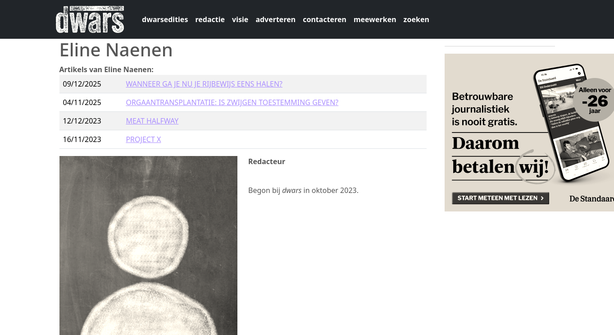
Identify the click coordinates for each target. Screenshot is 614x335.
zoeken (416, 19)
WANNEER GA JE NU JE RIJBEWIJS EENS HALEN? (204, 84)
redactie (210, 19)
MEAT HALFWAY (152, 121)
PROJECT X (143, 139)
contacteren (324, 19)
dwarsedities (165, 19)
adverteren (275, 19)
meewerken (375, 19)
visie (240, 19)
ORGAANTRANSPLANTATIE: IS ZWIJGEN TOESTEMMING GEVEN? (232, 102)
